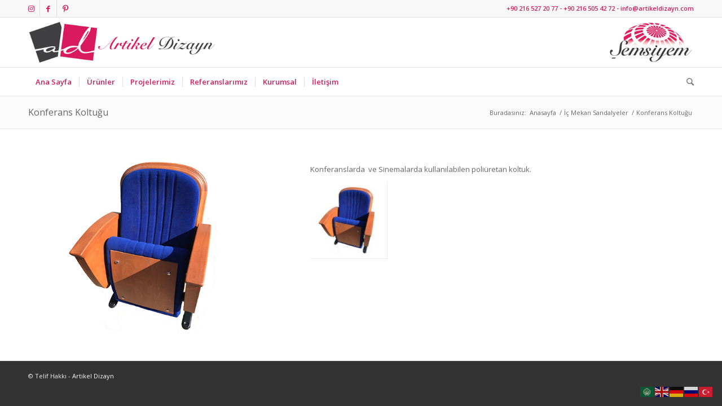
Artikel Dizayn (93, 376)
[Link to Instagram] (31, 8)
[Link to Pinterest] (65, 8)
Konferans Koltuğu (68, 112)
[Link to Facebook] (48, 8)
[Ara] (686, 82)
